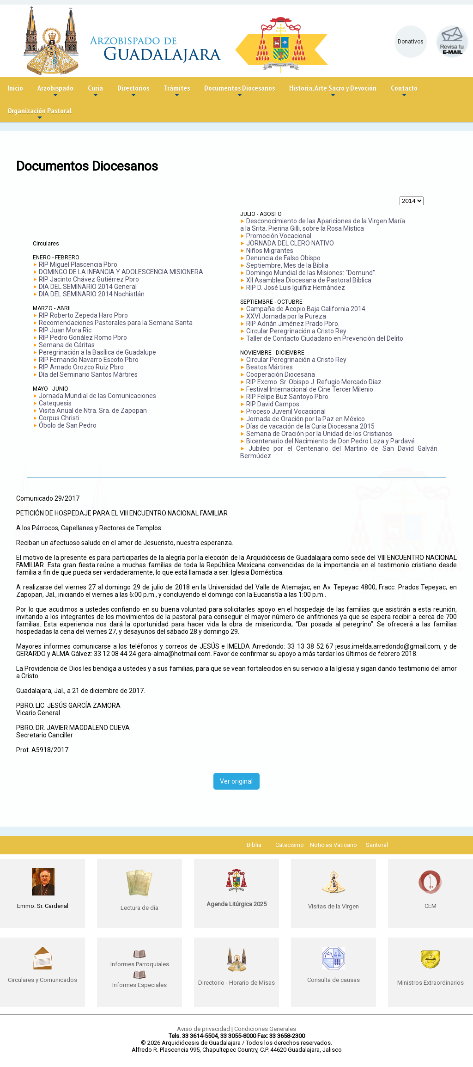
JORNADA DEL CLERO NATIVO (290, 243)
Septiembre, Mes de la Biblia (287, 265)
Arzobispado (55, 91)
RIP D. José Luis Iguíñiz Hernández (295, 287)
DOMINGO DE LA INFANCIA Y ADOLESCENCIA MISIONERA (121, 272)
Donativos (411, 41)
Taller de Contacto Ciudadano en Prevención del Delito (324, 338)
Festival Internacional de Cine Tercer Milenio (309, 389)
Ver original (236, 781)
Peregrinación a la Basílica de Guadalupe (97, 352)
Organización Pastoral (39, 114)
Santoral (377, 844)
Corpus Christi (59, 418)
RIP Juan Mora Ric (65, 330)
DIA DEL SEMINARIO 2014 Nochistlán (92, 294)
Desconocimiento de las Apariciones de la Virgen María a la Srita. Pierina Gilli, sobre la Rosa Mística (322, 224)
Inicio (15, 87)
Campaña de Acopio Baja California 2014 (305, 309)
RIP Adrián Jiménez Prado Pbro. (293, 323)
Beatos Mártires (269, 367)
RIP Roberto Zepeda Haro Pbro (83, 315)
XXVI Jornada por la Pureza (286, 316)
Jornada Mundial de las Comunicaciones (97, 395)
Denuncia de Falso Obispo (283, 258)
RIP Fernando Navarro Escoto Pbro (89, 359)
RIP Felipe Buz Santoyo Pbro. (288, 396)
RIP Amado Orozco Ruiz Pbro (81, 367)
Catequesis (55, 403)
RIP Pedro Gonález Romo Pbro (83, 337)
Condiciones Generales (265, 1028)
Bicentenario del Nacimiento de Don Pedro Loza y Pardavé (330, 441)
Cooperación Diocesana (280, 374)
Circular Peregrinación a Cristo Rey (296, 331)
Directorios (133, 91)
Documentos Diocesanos (239, 91)
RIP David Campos (272, 404)
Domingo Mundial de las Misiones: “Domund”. (311, 272)
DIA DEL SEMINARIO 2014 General (88, 286)
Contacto (404, 91)
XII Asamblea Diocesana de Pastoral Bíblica (308, 280)
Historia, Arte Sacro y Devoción (332, 91)
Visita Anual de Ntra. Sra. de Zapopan (93, 410)
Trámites (177, 91)
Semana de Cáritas (67, 345)
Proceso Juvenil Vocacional (286, 411)
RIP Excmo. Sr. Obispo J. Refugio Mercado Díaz (314, 382)
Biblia (254, 844)
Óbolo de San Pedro (68, 425)
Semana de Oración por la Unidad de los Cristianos (319, 433)
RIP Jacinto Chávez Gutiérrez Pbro (89, 279)
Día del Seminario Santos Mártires (88, 374)
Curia (95, 91)
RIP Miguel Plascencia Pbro (78, 264)
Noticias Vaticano (333, 844)
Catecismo (289, 844)
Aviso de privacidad (203, 1028)
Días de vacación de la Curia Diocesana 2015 (310, 426)
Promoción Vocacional (278, 235)
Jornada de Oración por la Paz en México (305, 419)
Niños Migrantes (269, 250)
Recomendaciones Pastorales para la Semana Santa (116, 322)
